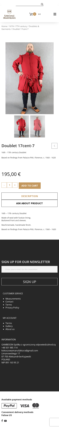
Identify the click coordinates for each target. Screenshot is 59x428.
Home (4, 26)
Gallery (9, 326)
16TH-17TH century (18, 26)
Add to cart (29, 185)
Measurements (13, 298)
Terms (8, 304)
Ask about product (29, 203)
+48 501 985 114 (9, 347)
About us (10, 329)
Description (29, 196)
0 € (39, 14)
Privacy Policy (12, 307)
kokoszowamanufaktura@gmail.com (19, 350)
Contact (9, 301)
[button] (42, 4)
